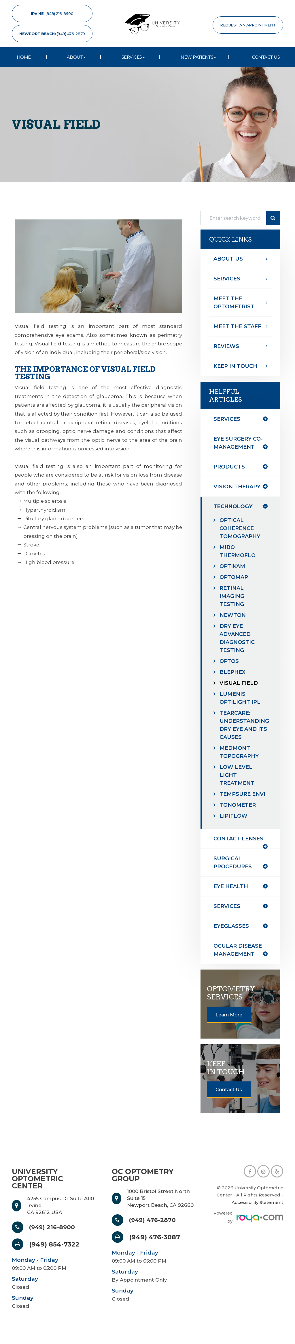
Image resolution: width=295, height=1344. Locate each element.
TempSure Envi (236, 798)
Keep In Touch (236, 366)
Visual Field (240, 683)
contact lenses (239, 846)
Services (227, 278)
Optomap (235, 577)
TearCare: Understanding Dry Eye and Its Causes (243, 725)
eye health (231, 894)
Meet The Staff (238, 326)
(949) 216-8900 (54, 1235)
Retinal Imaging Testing (233, 596)
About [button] (76, 57)
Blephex (233, 672)
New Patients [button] (198, 57)
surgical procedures (233, 870)
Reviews (227, 346)
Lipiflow (234, 824)
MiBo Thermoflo (239, 551)
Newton (233, 615)
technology (234, 506)
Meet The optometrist (234, 302)
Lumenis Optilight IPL (241, 698)
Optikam (233, 566)
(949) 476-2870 (154, 1228)
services (227, 914)
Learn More (228, 1023)
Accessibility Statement (257, 1210)
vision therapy (238, 486)
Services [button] (133, 57)
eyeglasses (231, 934)
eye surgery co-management (239, 442)
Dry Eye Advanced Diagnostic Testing (238, 638)
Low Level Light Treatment (238, 775)
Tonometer (239, 813)
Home (24, 57)
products (229, 466)
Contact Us (266, 57)
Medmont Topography (240, 752)
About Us (228, 258)
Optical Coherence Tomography (241, 528)
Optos (230, 661)
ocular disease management (238, 958)
